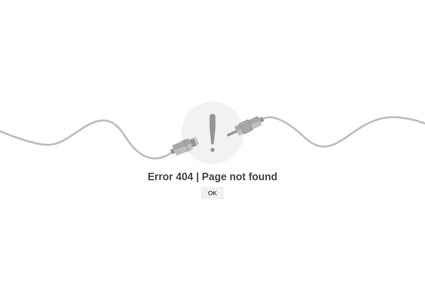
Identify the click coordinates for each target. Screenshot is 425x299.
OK (212, 192)
